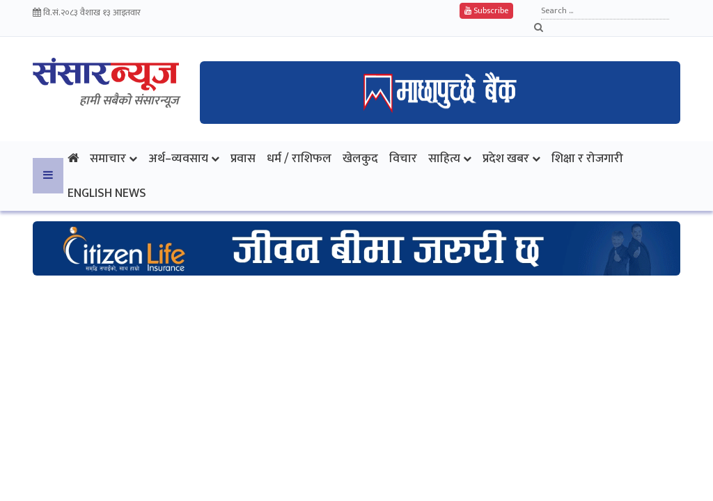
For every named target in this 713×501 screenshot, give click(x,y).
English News (107, 193)
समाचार (108, 158)
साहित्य (444, 158)
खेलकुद (360, 158)
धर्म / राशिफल (299, 158)
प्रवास (243, 158)
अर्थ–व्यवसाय (178, 158)
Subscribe (486, 10)
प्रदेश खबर (506, 158)
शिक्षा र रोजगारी (587, 158)
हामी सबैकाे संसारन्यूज (129, 100)
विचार (403, 158)
